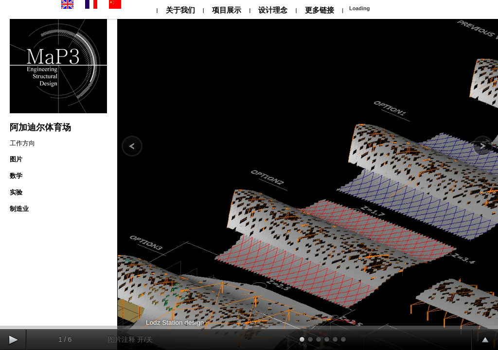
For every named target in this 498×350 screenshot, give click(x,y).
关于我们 (179, 10)
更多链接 (319, 10)
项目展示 (226, 10)
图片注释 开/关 (130, 339)
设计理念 (272, 10)
